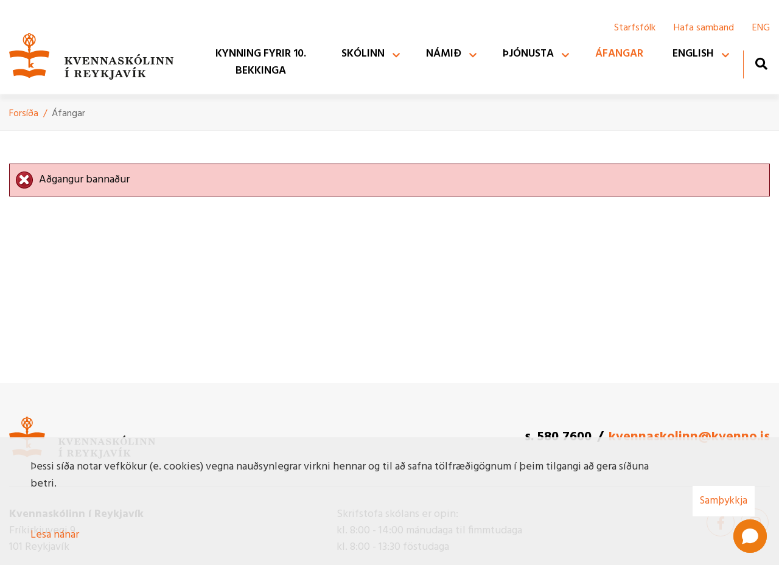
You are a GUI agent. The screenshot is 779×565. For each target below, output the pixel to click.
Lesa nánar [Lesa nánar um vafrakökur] (54, 535)
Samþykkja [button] (723, 501)
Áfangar (68, 114)
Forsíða (23, 114)
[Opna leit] (761, 63)
